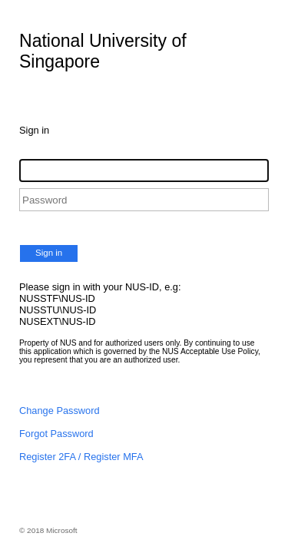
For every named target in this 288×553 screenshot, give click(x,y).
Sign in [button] (48, 252)
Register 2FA (47, 456)
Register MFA (114, 456)
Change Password (59, 410)
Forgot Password (56, 433)
